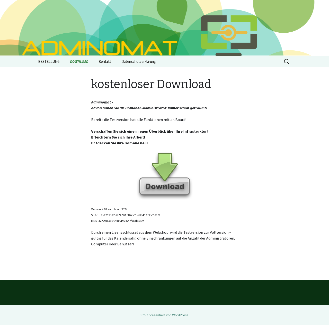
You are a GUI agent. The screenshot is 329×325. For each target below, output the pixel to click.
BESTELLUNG (49, 61)
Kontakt (105, 61)
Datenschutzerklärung (139, 61)
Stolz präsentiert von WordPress (164, 315)
